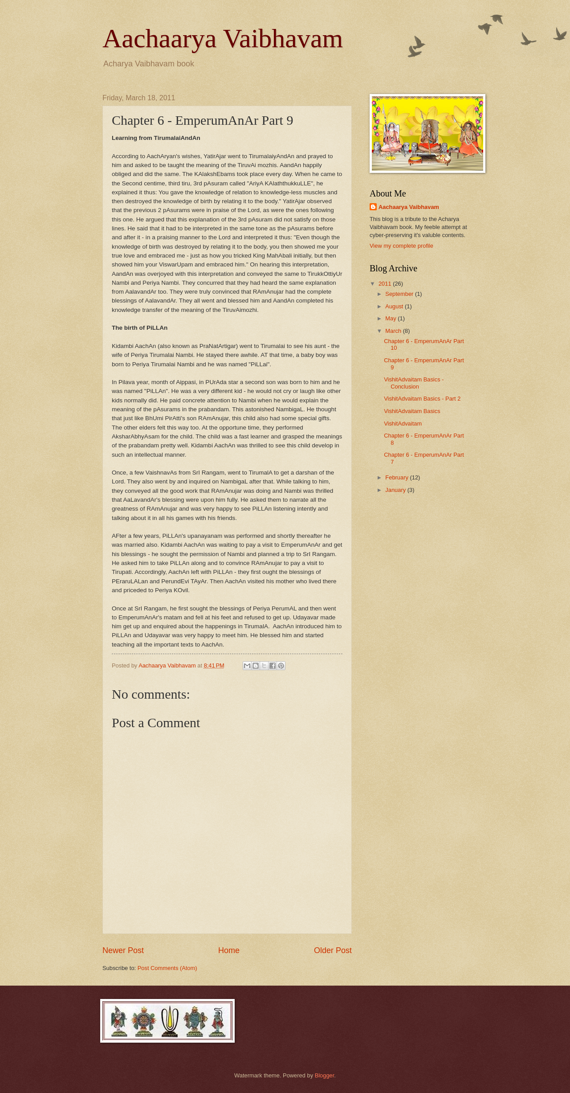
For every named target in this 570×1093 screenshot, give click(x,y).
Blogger (324, 1075)
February (397, 477)
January (396, 490)
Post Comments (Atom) (167, 968)
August (395, 306)
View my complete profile (401, 245)
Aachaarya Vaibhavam (222, 38)
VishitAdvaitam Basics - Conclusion (414, 382)
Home (229, 950)
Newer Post (123, 950)
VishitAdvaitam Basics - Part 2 (422, 398)
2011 (386, 283)
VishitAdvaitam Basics (412, 411)
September (400, 294)
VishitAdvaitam (403, 423)
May (391, 318)
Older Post (333, 950)
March (394, 330)
